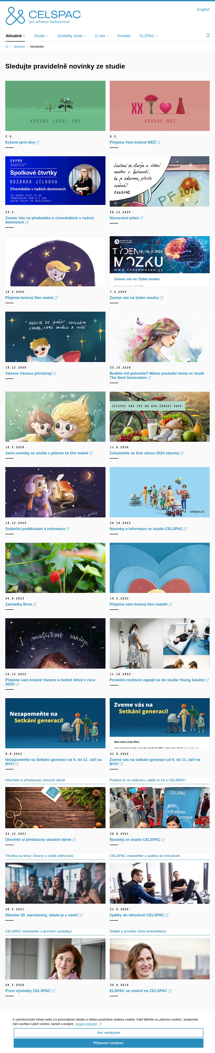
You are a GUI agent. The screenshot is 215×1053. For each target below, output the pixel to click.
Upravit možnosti (88, 1027)
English (203, 9)
